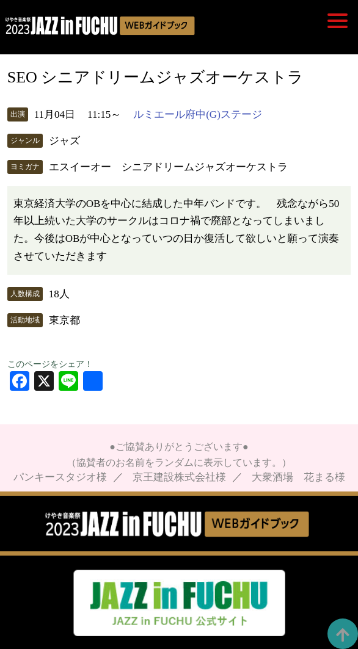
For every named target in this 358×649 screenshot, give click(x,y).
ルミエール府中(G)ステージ (197, 114)
